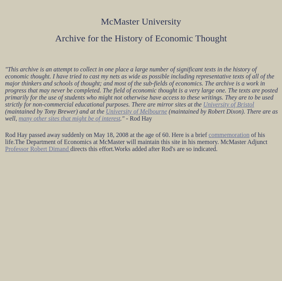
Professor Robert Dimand (37, 149)
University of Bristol (228, 104)
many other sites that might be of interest (69, 118)
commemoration (229, 135)
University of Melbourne (136, 111)
